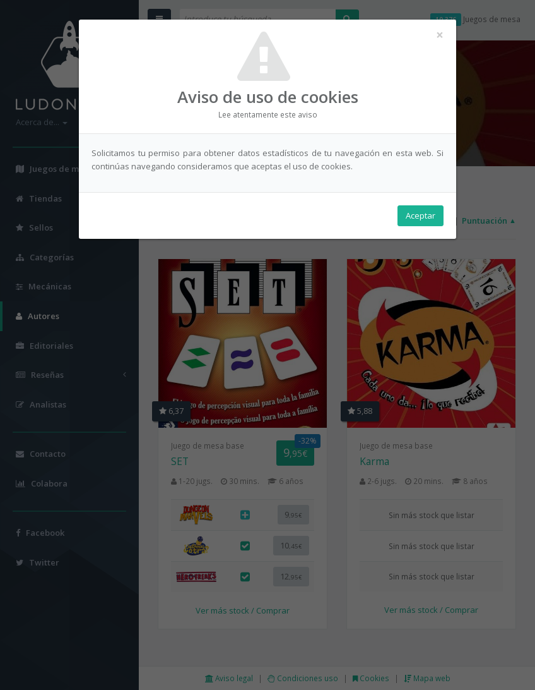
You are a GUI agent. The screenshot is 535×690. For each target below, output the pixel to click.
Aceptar (420, 215)
